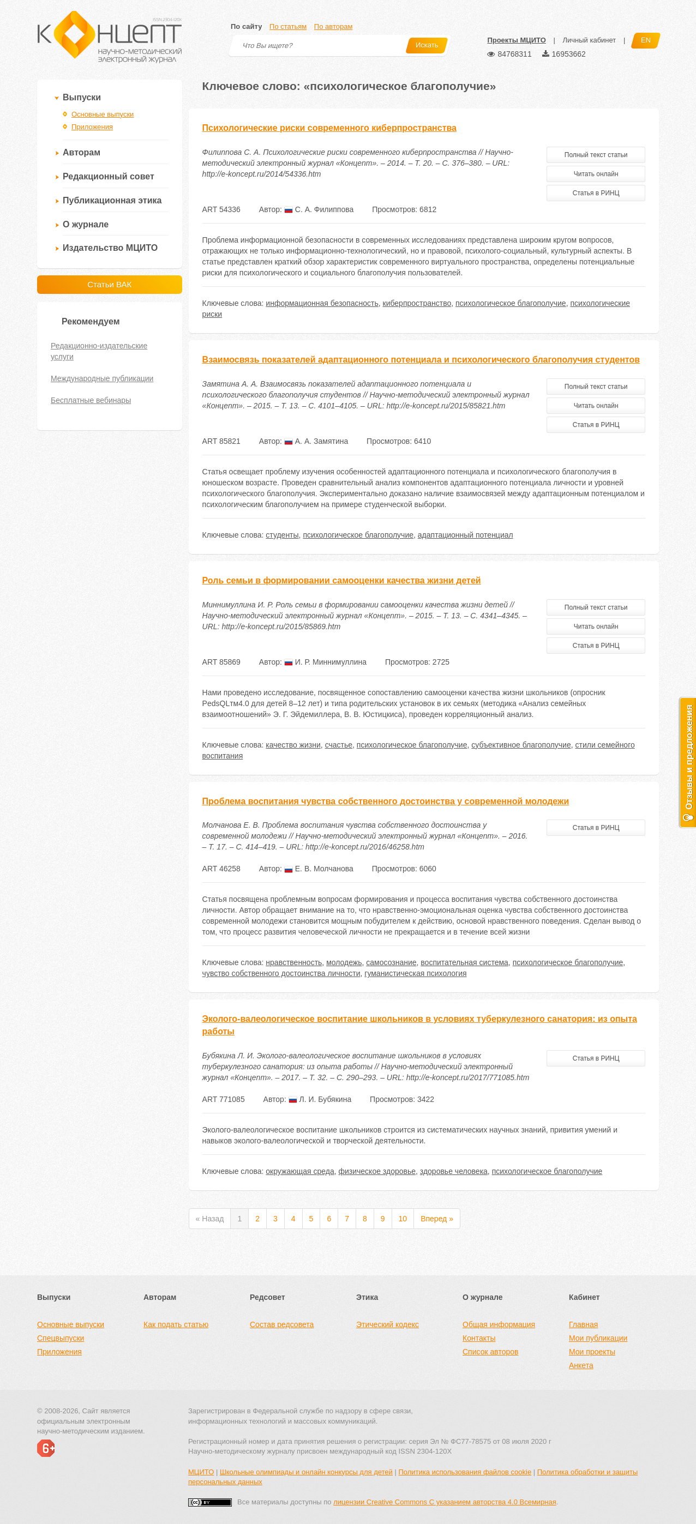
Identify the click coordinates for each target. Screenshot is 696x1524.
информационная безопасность (322, 303)
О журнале (86, 224)
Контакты (479, 1338)
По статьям (288, 26)
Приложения (92, 127)
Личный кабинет (589, 40)
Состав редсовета (282, 1324)
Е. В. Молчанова (318, 868)
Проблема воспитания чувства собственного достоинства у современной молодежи (385, 801)
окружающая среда (300, 1171)
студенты (282, 535)
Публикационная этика (112, 200)
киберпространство (417, 303)
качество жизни (293, 744)
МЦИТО (201, 1472)
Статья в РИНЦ (596, 193)
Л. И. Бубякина (320, 1099)
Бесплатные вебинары (91, 400)
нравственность (294, 962)
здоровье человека (454, 1171)
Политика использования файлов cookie (464, 1472)
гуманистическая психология (415, 973)
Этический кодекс (387, 1324)
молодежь (344, 962)
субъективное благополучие (521, 744)
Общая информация (499, 1324)
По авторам (333, 26)
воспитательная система (464, 962)
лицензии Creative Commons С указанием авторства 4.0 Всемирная (444, 1502)
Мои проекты (592, 1351)
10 (403, 1218)
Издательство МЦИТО (110, 247)
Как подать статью (175, 1324)
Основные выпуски (102, 114)
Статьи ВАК (109, 284)
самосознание (391, 962)
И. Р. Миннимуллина (325, 662)
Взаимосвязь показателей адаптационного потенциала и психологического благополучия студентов (421, 359)
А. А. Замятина (316, 441)
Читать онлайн (596, 174)
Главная (583, 1324)
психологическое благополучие (510, 303)
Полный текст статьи (596, 155)
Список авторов (490, 1351)
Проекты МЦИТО (516, 40)
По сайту (246, 26)
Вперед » (437, 1218)
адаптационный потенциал (465, 535)
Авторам (81, 152)
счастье (338, 744)
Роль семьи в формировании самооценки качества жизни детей (341, 580)
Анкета (581, 1365)
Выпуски (82, 97)
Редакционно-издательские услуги (99, 351)
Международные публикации (102, 378)
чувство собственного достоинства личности (281, 973)
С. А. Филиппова (318, 209)
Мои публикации (598, 1338)
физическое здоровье (377, 1171)
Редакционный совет (108, 176)
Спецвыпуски (60, 1338)
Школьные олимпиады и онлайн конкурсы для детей (306, 1472)
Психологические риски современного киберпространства (329, 127)
